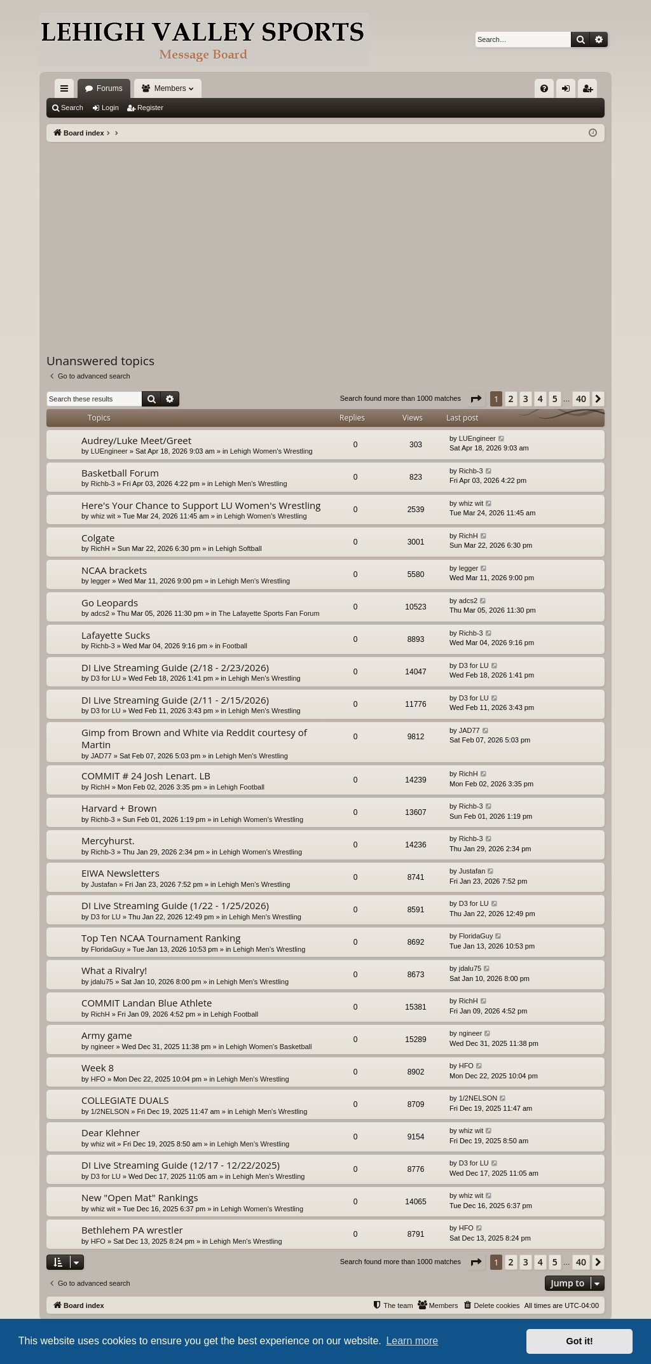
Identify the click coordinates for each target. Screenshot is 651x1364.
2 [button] (511, 399)
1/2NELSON (110, 1111)
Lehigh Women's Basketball (269, 1046)
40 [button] (581, 399)
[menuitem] (544, 88)
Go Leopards (109, 602)
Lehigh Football (240, 787)
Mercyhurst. (108, 840)
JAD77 (101, 756)
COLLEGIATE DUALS (125, 1100)
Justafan (104, 884)
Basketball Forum (120, 472)
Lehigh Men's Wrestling (251, 483)
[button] (475, 399)
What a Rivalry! (114, 970)
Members (170, 88)
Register (150, 107)
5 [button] (555, 399)
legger (101, 581)
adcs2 (100, 613)
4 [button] (540, 399)
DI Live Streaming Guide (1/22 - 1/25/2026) (175, 905)
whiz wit (103, 516)
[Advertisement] (325, 237)
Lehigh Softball (239, 548)
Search (72, 107)
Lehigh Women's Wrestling (271, 451)
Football (235, 646)
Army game (106, 1035)
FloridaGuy (108, 949)
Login (110, 107)
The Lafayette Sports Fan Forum (269, 613)
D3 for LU (106, 678)
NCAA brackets (114, 570)
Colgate (98, 537)
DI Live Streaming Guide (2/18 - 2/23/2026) (175, 667)
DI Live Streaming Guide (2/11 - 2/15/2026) (175, 699)
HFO (98, 1079)
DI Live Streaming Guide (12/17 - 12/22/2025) (180, 1165)
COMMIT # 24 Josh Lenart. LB (145, 775)
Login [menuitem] (568, 91)
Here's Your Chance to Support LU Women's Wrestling (200, 505)
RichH (100, 548)
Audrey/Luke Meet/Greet (136, 440)
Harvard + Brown (119, 808)
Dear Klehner (110, 1132)
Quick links (67, 91)
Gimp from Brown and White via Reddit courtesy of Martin (194, 738)
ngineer (102, 1046)
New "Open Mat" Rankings (139, 1197)
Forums (110, 88)
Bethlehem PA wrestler (132, 1229)
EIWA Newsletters (120, 872)
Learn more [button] (412, 1340)
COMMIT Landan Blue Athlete (146, 1002)
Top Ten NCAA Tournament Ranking (160, 937)
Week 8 (97, 1067)
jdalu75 (102, 981)
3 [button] (525, 399)
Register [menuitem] (590, 91)
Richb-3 (103, 483)
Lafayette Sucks (115, 635)
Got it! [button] (579, 1341)
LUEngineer (109, 451)
